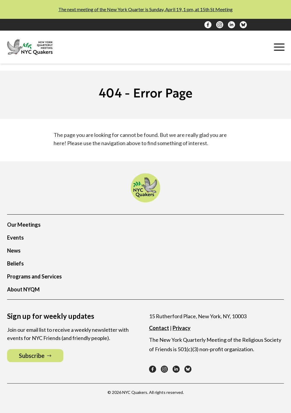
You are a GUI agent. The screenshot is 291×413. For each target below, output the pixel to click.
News (14, 250)
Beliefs (15, 263)
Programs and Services (34, 276)
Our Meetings (24, 224)
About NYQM (23, 289)
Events (15, 237)
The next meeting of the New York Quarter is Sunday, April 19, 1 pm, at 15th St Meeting (145, 9)
